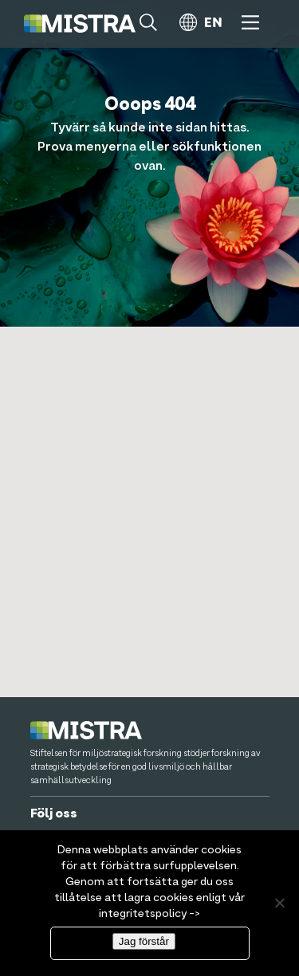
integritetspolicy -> (149, 914)
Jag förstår (144, 941)
